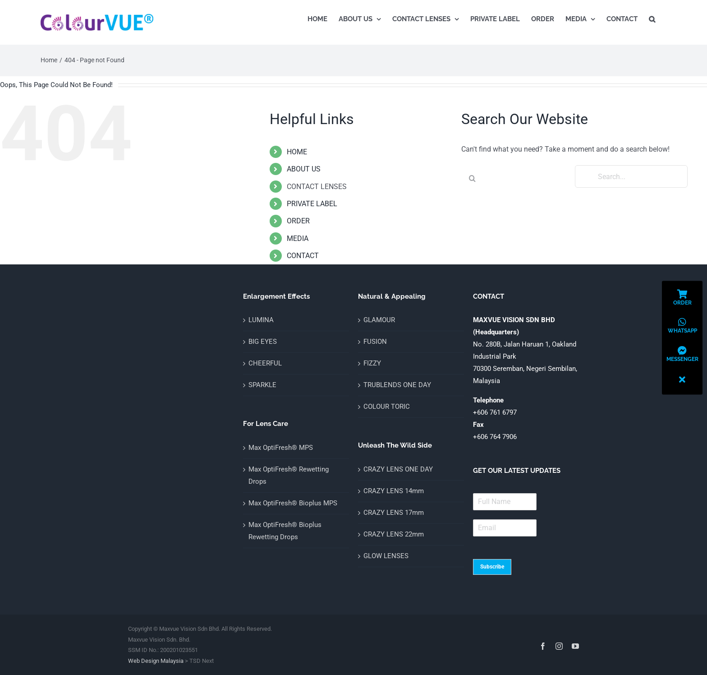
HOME (297, 152)
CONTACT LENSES (317, 186)
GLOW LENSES (386, 556)
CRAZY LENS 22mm (393, 534)
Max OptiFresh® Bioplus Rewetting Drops (284, 531)
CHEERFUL (265, 363)
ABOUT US (304, 169)
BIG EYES (262, 342)
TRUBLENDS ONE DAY (397, 385)
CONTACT (303, 255)
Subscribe (492, 567)
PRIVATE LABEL (312, 203)
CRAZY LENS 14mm (393, 491)
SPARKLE (262, 385)
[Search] (472, 178)
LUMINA (261, 320)
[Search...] (631, 176)
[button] (652, 19)
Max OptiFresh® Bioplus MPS (292, 503)
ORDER (298, 221)
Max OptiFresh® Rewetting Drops (288, 475)
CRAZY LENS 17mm (393, 513)
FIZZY (372, 363)
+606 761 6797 (495, 412)
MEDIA (297, 238)
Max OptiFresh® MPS (280, 448)
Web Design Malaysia (156, 660)
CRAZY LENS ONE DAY (398, 469)
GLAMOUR (379, 320)
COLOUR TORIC (386, 406)
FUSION (375, 342)
